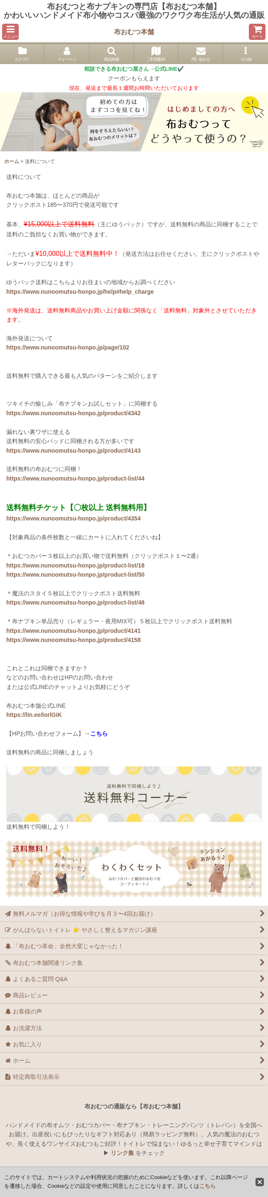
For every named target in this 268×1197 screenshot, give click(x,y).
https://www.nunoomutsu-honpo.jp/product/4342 (73, 413)
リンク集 (122, 1153)
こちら (207, 1186)
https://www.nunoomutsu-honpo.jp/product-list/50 (75, 574)
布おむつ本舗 (134, 31)
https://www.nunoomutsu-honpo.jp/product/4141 (73, 630)
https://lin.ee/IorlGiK (34, 714)
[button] (10, 32)
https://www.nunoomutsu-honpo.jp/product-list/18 (75, 565)
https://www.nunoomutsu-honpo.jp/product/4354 (73, 518)
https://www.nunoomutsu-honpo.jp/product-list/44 (75, 478)
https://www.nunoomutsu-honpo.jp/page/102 (67, 347)
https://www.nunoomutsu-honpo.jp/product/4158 (73, 640)
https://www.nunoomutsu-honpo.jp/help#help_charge (80, 291)
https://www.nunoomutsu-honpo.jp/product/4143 (73, 450)
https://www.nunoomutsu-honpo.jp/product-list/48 (75, 602)
